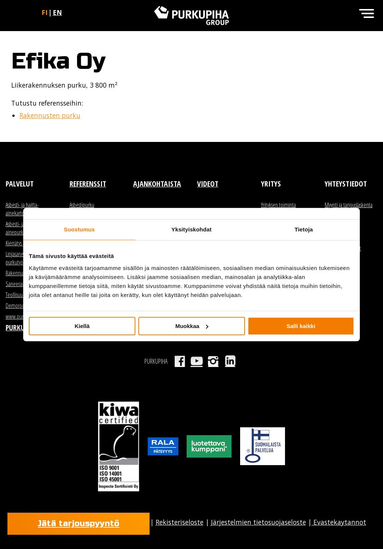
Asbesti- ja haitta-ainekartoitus (22, 209)
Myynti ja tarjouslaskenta (349, 205)
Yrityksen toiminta (278, 205)
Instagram (213, 361)
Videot (207, 184)
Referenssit (88, 184)
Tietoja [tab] (304, 229)
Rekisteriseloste (179, 522)
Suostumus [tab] (79, 229)
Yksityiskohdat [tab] (191, 229)
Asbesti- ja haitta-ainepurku (22, 228)
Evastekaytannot (339, 522)
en (57, 12)
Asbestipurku (82, 205)
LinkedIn (230, 361)
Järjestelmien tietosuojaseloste (258, 522)
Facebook (179, 361)
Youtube (196, 361)
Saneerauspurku (22, 284)
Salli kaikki (301, 326)
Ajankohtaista (157, 184)
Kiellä (81, 326)
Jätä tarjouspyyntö (78, 523)
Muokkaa (191, 326)
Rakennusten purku (49, 115)
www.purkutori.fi (22, 316)
